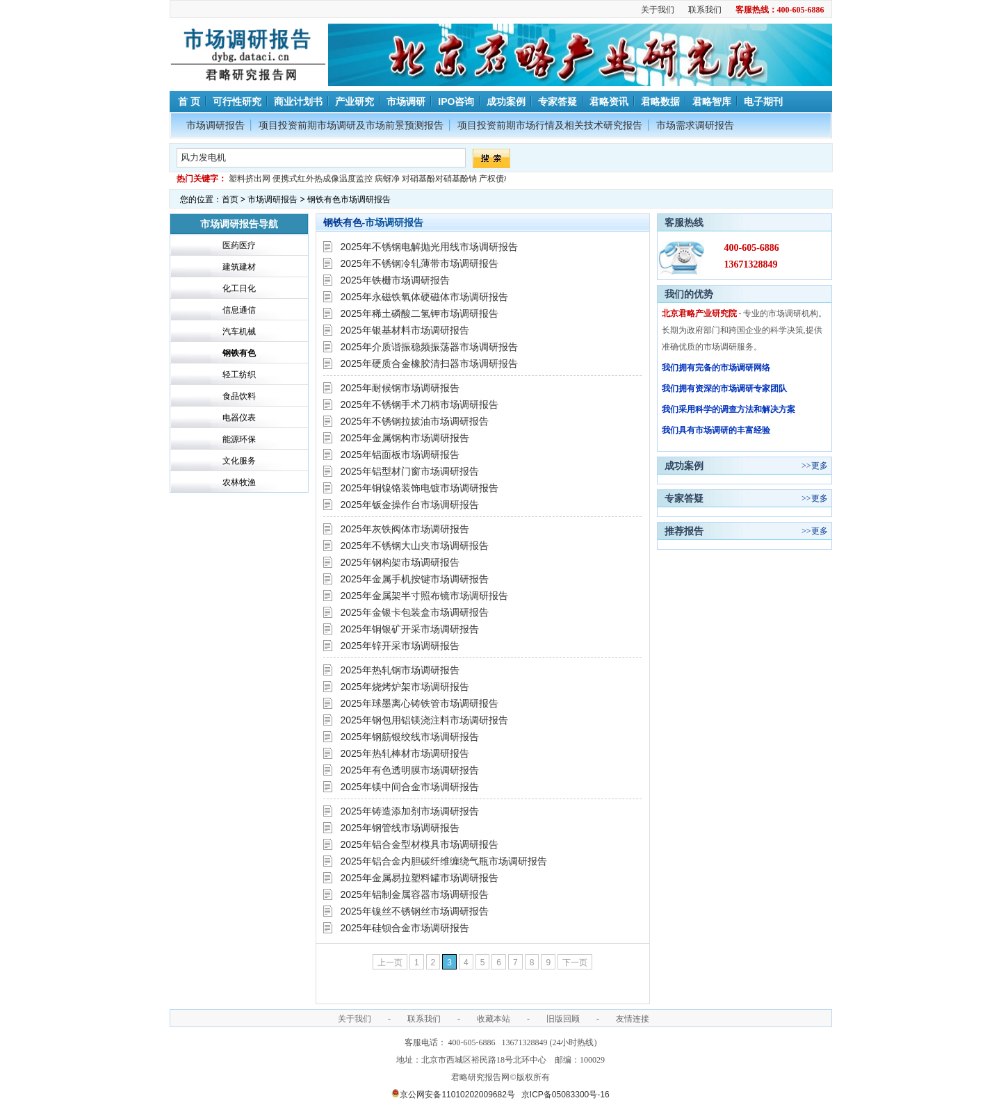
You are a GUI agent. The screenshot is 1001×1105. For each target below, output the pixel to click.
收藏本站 (493, 1019)
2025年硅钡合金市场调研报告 (405, 927)
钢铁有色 (239, 353)
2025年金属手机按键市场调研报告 (415, 578)
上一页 (389, 962)
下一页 (574, 962)
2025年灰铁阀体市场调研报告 (405, 528)
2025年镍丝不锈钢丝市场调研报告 (415, 911)
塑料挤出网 (249, 178)
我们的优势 (689, 294)
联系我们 (705, 10)
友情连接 (632, 1019)
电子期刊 (763, 101)
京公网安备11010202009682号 (452, 1094)
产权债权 (495, 178)
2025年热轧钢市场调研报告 (400, 670)
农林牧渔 (239, 482)
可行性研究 (237, 101)
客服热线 (684, 222)
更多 (819, 465)
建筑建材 (239, 267)
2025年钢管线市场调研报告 (400, 827)
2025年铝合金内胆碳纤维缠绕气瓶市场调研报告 (444, 861)
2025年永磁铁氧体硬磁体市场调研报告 (424, 296)
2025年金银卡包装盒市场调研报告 (415, 612)
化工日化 (239, 288)
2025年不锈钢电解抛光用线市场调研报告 (429, 246)
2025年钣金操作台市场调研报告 (410, 504)
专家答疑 (557, 101)
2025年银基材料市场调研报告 (405, 330)
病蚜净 (387, 178)
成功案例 (506, 101)
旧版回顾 (563, 1019)
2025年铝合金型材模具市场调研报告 (419, 844)
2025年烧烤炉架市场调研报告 (405, 686)
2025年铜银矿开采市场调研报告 (410, 629)
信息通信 (239, 310)
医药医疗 (239, 245)
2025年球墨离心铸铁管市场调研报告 (419, 703)
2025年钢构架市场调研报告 (400, 562)
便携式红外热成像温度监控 (322, 178)
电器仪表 (239, 418)
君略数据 (660, 101)
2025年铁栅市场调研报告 (395, 280)
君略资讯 (608, 101)
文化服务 (239, 461)
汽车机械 (239, 331)
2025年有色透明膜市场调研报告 (410, 770)
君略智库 (711, 101)
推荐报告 (684, 531)
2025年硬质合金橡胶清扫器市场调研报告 (429, 363)
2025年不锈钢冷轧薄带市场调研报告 (419, 263)
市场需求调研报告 (695, 125)
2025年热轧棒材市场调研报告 (405, 753)
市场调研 (405, 101)
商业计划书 (298, 101)
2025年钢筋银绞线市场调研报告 (410, 736)
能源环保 (239, 439)
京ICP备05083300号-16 (565, 1094)
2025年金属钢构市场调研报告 (405, 437)
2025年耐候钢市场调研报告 (400, 387)
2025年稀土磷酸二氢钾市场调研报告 (419, 313)
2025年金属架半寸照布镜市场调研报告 (424, 595)
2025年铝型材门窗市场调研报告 (410, 471)
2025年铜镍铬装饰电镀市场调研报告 (419, 487)
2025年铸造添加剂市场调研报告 (410, 811)
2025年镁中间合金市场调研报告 (410, 786)
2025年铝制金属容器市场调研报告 (415, 894)
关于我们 (657, 10)
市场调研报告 (215, 125)
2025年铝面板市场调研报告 (400, 454)
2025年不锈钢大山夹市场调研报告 (415, 545)
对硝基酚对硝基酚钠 (439, 178)
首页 (230, 199)
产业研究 (354, 101)
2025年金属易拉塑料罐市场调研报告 (419, 877)
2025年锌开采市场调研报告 (400, 645)
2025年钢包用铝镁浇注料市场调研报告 (424, 720)
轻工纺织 (239, 374)
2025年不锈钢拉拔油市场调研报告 (415, 421)
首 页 (188, 101)
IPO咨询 (456, 101)
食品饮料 (239, 396)
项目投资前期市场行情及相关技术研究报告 (549, 125)
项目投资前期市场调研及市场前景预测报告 (351, 125)
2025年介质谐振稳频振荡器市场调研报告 (429, 346)
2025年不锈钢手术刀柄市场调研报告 (419, 404)
